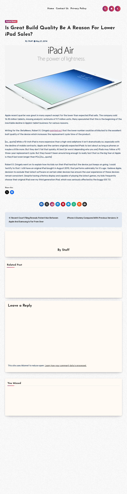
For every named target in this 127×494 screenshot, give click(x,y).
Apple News (11, 21)
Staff (30, 41)
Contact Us (62, 8)
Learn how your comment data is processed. (66, 365)
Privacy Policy (78, 8)
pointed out (56, 130)
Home (50, 8)
